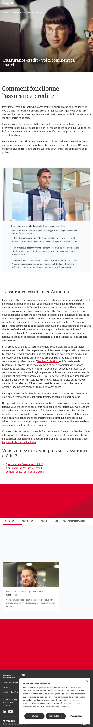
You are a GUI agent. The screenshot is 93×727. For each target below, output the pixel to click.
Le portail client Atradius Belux (19, 442)
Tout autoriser (55, 716)
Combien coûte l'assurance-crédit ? (25, 472)
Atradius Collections (48, 361)
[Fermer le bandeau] (87, 681)
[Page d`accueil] (9, 4)
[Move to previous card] (8, 615)
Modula (44, 521)
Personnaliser (76, 716)
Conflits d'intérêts (10, 692)
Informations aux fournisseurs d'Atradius (10, 702)
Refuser (34, 716)
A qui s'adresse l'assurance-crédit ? (25, 468)
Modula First (27, 521)
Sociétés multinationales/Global (70, 521)
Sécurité (6, 688)
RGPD (23, 675)
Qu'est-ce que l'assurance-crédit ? (24, 464)
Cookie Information (10, 683)
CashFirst (9, 521)
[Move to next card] (11, 615)
